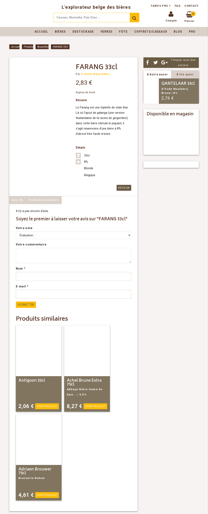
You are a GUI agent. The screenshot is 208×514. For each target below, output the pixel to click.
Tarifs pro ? (161, 5)
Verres (107, 31)
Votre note (24, 228)
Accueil (41, 31)
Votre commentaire (31, 244)
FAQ (177, 5)
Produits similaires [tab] (43, 199)
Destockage (83, 31)
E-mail (22, 286)
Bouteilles (43, 46)
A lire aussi (185, 74)
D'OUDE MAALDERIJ (95, 74)
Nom (21, 268)
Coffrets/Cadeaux (150, 31)
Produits (28, 46)
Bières (60, 31)
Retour (124, 187)
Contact (191, 5)
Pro (192, 31)
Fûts (123, 31)
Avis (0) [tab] (17, 199)
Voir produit (47, 406)
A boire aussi (157, 74)
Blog (178, 31)
